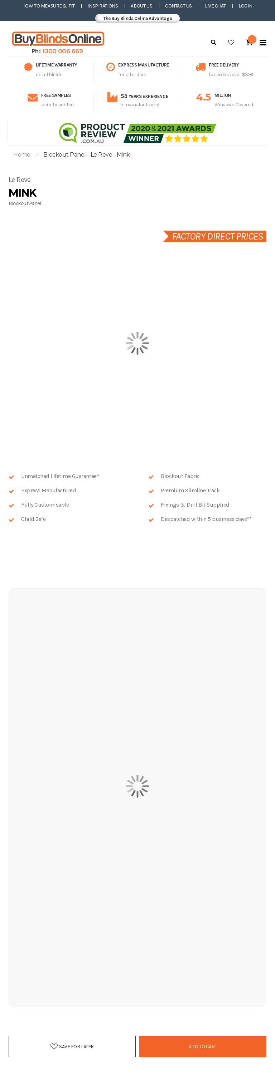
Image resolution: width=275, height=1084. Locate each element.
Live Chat (215, 6)
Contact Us (178, 6)
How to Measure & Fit (48, 6)
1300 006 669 (62, 51)
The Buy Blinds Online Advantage (137, 18)
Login (245, 6)
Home (21, 154)
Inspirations (102, 6)
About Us (141, 6)
